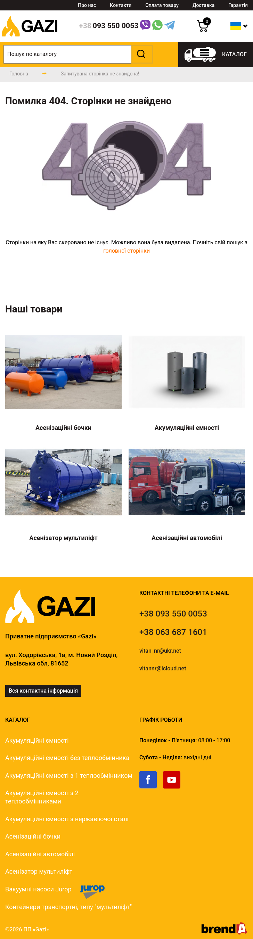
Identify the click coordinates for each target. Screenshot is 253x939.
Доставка (203, 5)
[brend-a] (224, 932)
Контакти (120, 5)
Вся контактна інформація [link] (43, 690)
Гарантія (238, 5)
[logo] (29, 39)
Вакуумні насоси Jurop (38, 889)
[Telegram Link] (169, 26)
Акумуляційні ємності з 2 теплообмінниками (42, 797)
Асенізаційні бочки (32, 836)
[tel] (173, 614)
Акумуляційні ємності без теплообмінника (67, 757)
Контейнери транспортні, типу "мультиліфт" (68, 907)
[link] (151, 787)
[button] (141, 54)
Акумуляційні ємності (37, 740)
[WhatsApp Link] (157, 26)
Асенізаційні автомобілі (40, 854)
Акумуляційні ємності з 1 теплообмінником (68, 775)
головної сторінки (126, 250)
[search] (78, 54)
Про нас (87, 5)
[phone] (108, 26)
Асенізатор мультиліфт (38, 871)
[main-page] (18, 74)
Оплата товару (162, 5)
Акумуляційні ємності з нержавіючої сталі (67, 819)
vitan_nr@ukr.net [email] (160, 650)
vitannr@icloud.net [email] (162, 668)
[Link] (145, 26)
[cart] (203, 30)
